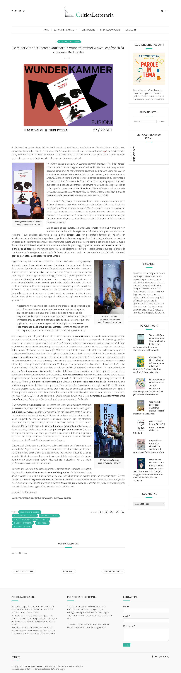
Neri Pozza (42, 523)
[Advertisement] (149, 211)
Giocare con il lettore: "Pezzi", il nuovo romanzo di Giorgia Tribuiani (149, 427)
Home (46, 29)
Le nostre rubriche (64, 29)
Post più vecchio (113, 571)
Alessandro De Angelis (25, 516)
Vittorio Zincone (22, 527)
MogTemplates (35, 666)
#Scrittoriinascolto (69, 42)
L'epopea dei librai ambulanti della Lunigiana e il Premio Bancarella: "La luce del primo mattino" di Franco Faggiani (148, 364)
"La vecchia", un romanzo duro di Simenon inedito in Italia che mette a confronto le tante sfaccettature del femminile (149, 342)
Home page (68, 571)
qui (104, 151)
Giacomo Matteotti (23, 523)
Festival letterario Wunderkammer (31, 519)
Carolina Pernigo (49, 516)
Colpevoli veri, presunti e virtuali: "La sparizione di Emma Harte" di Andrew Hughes (148, 446)
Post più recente (23, 571)
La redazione (88, 29)
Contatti (131, 29)
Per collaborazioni (110, 29)
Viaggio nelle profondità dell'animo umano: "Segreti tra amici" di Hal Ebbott (148, 408)
